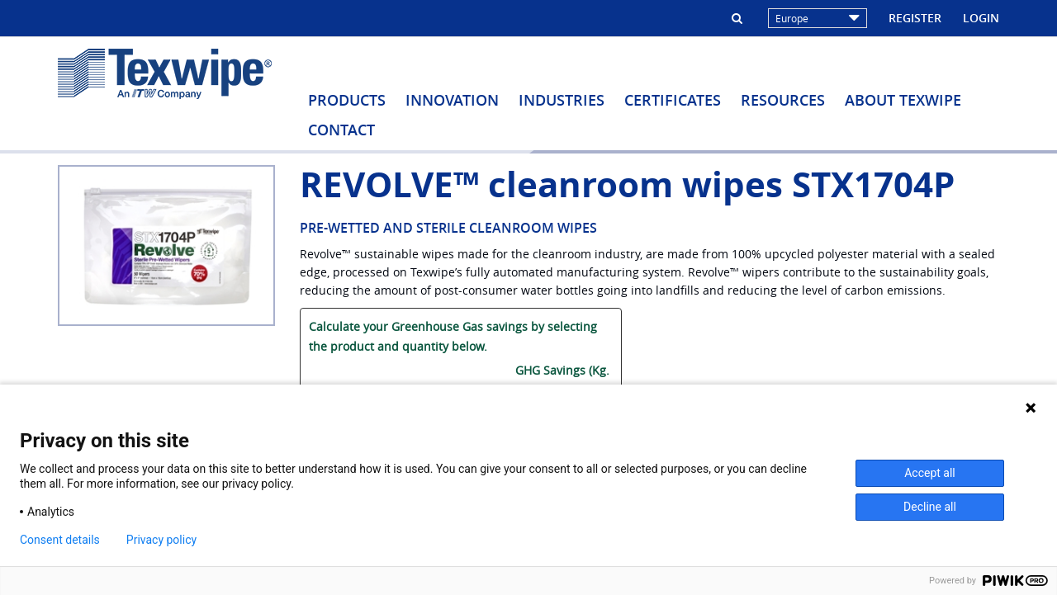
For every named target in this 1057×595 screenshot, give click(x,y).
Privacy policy (161, 539)
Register (915, 18)
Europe (817, 18)
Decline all (929, 506)
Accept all (929, 472)
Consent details (60, 539)
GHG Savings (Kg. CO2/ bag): (562, 380)
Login (981, 18)
